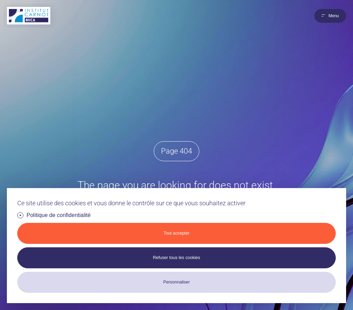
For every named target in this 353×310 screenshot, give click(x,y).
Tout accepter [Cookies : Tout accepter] (176, 233)
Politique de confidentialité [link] (59, 215)
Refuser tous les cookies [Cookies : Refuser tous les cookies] (176, 257)
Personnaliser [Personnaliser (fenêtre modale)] (176, 282)
